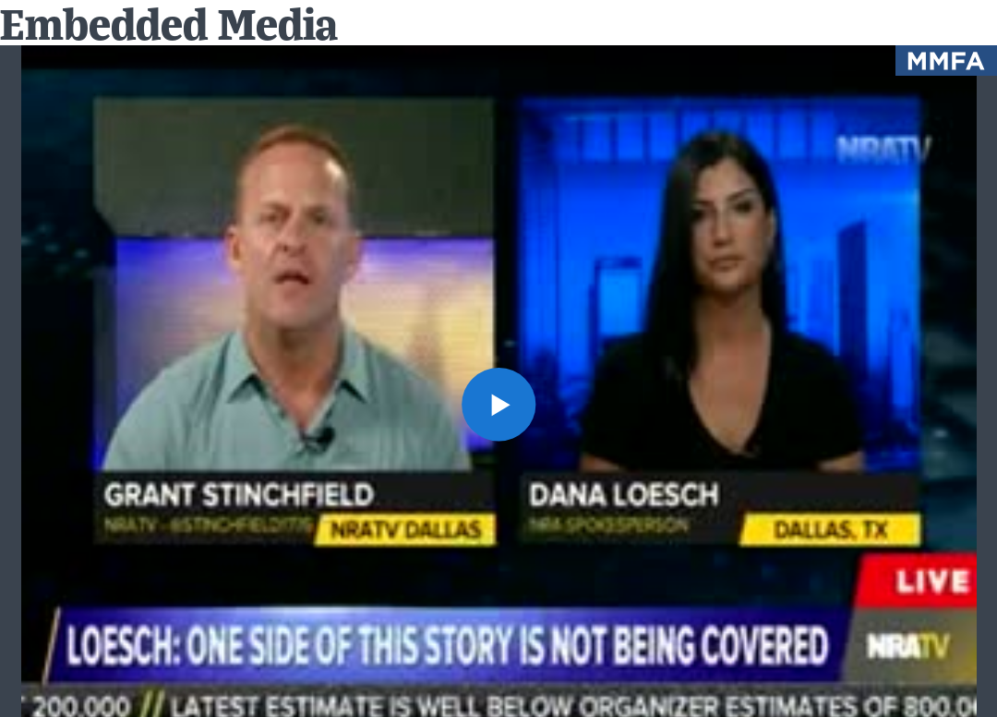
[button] (498, 404)
